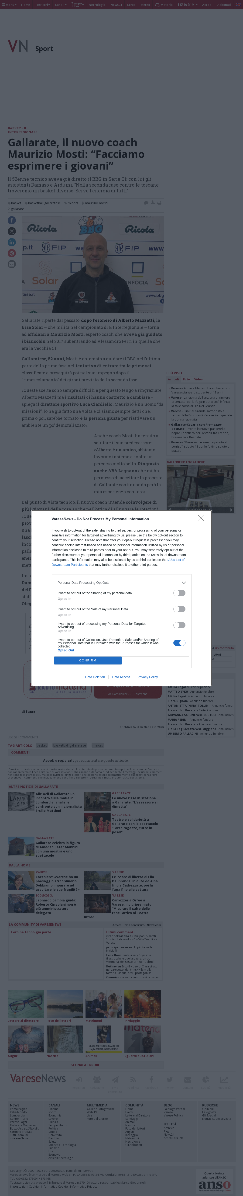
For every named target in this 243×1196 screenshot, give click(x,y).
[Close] (202, 519)
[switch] (179, 593)
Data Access (121, 677)
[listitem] (121, 582)
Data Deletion (95, 677)
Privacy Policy (147, 677)
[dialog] (121, 598)
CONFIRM (88, 660)
